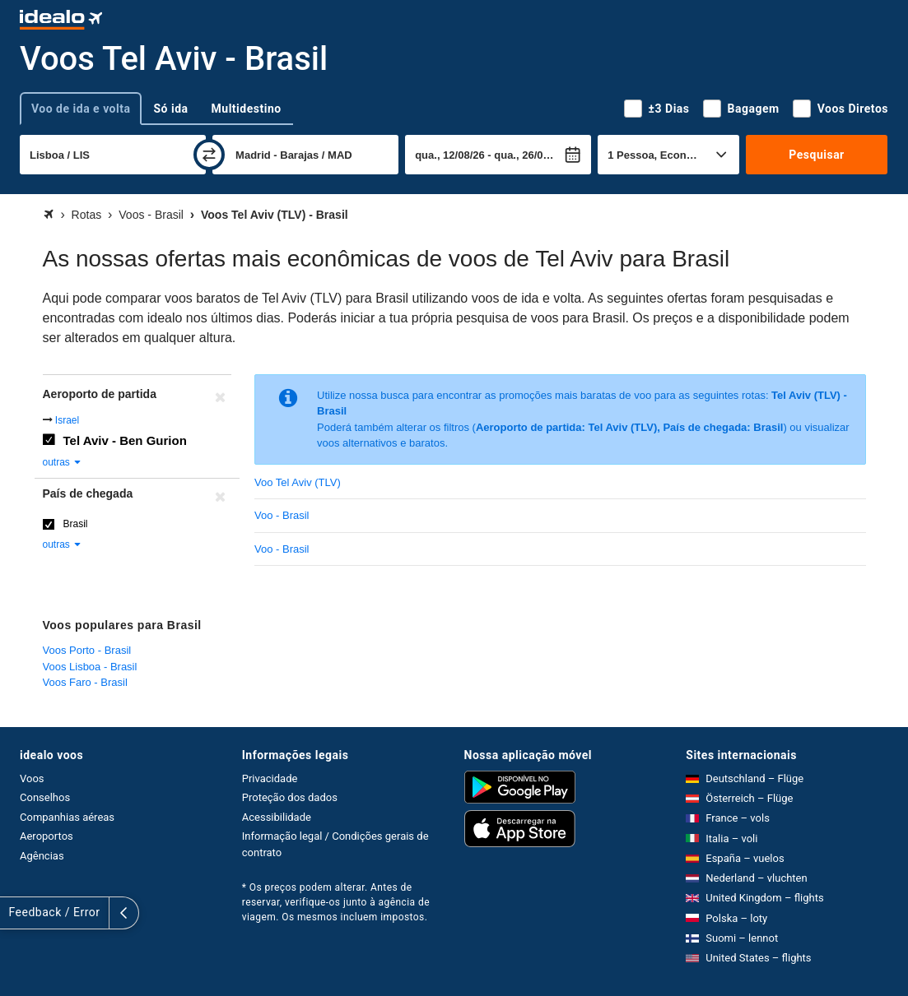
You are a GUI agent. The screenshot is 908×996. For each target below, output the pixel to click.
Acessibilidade (276, 817)
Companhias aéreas (67, 817)
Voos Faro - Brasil (85, 682)
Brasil (75, 524)
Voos (32, 778)
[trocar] (209, 154)
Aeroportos (46, 836)
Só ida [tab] (170, 108)
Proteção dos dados (290, 797)
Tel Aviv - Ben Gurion (125, 440)
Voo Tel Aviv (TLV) (297, 482)
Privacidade (270, 778)
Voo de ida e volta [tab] (80, 108)
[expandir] (15, 912)
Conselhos (45, 797)
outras (63, 462)
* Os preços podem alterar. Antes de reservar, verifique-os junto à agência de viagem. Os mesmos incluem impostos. (336, 902)
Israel (67, 420)
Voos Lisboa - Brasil (90, 666)
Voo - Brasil (281, 515)
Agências (42, 856)
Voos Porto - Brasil (87, 650)
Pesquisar (816, 154)
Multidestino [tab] (247, 108)
